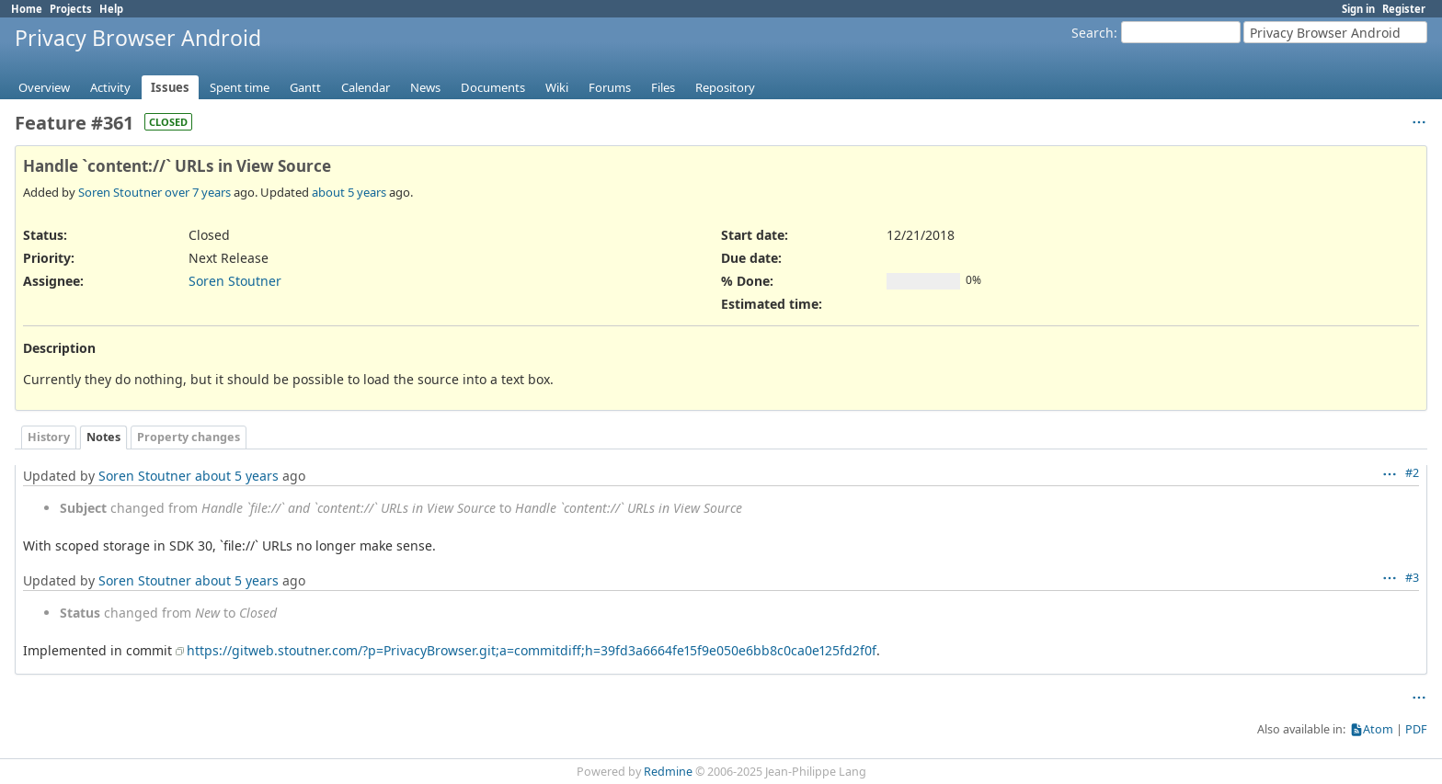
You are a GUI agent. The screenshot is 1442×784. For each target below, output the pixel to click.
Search (1092, 32)
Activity (110, 87)
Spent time (239, 87)
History (49, 437)
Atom (1378, 729)
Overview (44, 87)
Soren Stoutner (120, 192)
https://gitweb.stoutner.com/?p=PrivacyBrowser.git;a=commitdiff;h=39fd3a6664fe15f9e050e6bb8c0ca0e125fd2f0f (531, 650)
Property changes (188, 437)
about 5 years (349, 192)
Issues (170, 87)
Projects (71, 9)
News (425, 87)
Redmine (668, 771)
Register (1403, 9)
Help (111, 9)
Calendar (365, 87)
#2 (1412, 473)
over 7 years (198, 192)
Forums (610, 87)
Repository (725, 87)
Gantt (305, 87)
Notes (103, 437)
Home (26, 9)
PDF (1416, 729)
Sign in (1358, 9)
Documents (493, 87)
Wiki (556, 87)
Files (663, 87)
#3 (1412, 577)
